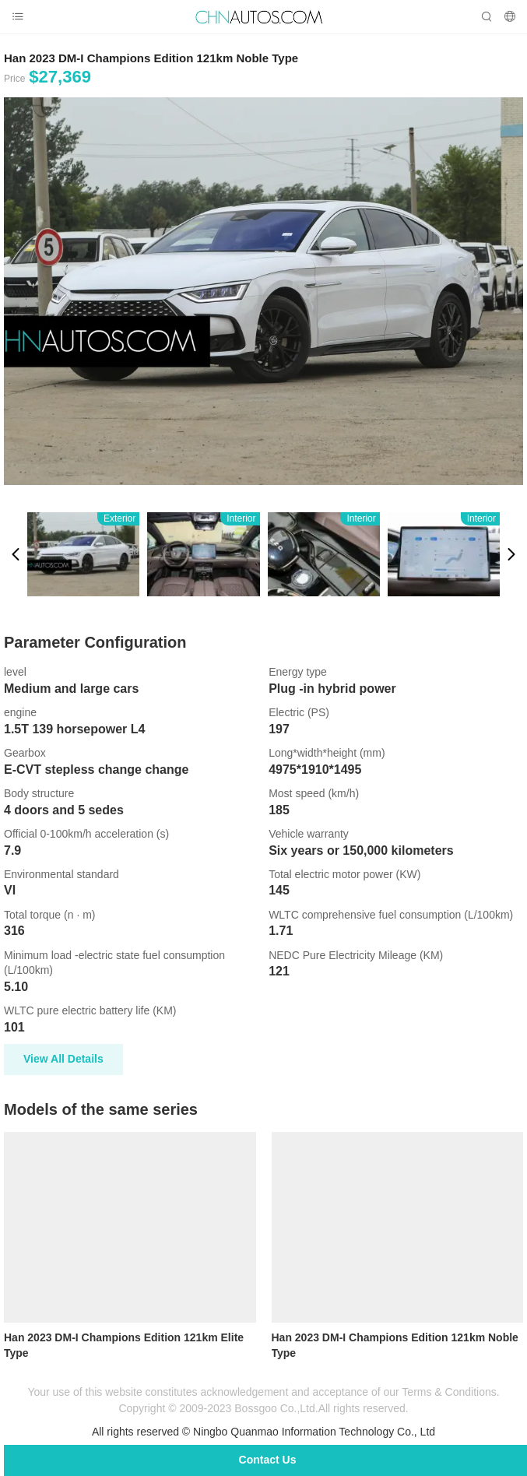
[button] (15, 554)
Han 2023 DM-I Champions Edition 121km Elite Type (124, 1345)
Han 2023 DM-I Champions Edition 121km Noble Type (395, 1345)
